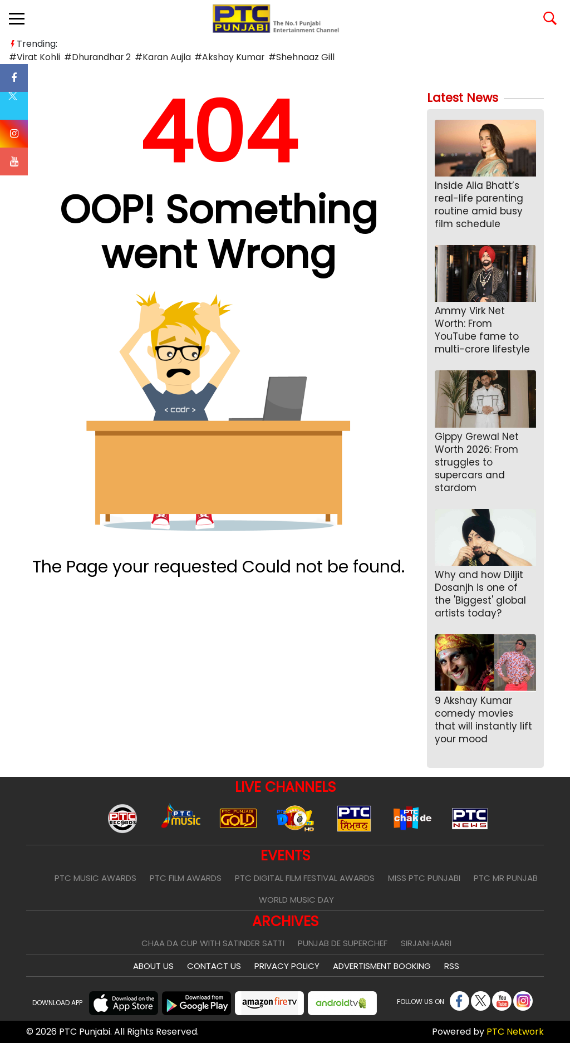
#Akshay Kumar (226, 57)
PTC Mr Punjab (506, 878)
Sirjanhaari (426, 943)
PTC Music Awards (95, 878)
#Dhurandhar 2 (96, 57)
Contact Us (214, 966)
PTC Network (515, 1031)
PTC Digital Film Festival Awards (305, 878)
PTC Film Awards (186, 878)
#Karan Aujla (160, 57)
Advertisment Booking (382, 966)
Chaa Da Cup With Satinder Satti (212, 943)
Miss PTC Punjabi (424, 878)
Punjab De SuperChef (342, 943)
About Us (153, 966)
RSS (451, 966)
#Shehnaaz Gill (297, 57)
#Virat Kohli (34, 57)
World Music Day (296, 899)
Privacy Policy (287, 966)
